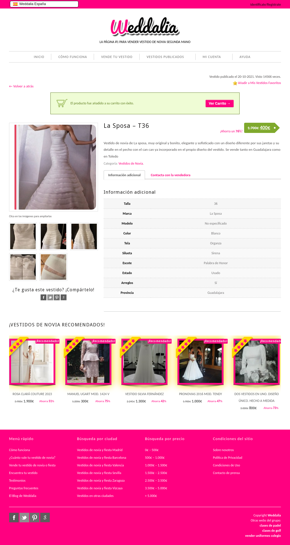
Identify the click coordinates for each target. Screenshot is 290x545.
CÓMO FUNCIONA (72, 57)
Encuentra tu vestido (23, 473)
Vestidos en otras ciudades (95, 496)
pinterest (57, 297)
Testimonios (17, 480)
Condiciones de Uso (226, 465)
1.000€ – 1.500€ (156, 465)
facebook (43, 297)
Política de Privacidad (227, 458)
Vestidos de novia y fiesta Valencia (100, 465)
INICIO (39, 57)
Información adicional (124, 175)
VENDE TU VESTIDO (117, 57)
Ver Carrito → (220, 103)
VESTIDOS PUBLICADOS (164, 57)
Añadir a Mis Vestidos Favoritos (259, 83)
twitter (50, 297)
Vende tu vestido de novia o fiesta (32, 465)
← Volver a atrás (21, 86)
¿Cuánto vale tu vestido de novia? (32, 458)
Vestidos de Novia (130, 163)
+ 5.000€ (151, 496)
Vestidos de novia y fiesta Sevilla (99, 473)
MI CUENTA (210, 57)
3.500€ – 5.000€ (156, 488)
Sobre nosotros (223, 450)
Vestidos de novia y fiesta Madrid (100, 450)
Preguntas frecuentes (23, 488)
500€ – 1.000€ (155, 458)
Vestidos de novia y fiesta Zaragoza (101, 480)
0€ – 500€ (152, 450)
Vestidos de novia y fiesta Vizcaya (100, 488)
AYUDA (244, 57)
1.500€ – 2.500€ (156, 473)
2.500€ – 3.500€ (156, 480)
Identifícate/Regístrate (265, 5)
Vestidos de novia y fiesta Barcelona (101, 458)
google (64, 297)
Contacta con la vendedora (170, 175)
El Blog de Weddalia (22, 496)
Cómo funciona (19, 450)
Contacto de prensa (226, 473)
